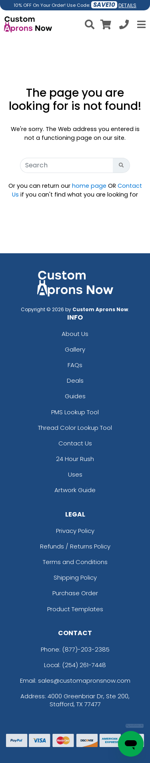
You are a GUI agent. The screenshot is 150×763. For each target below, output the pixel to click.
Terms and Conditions (75, 562)
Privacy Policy (75, 531)
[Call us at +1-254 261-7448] (124, 26)
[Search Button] (121, 165)
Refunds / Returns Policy (75, 546)
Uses (75, 474)
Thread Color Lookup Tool (75, 427)
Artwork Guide (75, 490)
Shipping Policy (75, 577)
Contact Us (75, 443)
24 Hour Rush (75, 459)
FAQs (75, 365)
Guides (75, 396)
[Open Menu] (140, 24)
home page (89, 186)
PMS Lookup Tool (75, 412)
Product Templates (75, 609)
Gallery (75, 349)
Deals (75, 380)
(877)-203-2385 (86, 649)
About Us (75, 334)
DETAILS (127, 5)
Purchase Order (75, 593)
